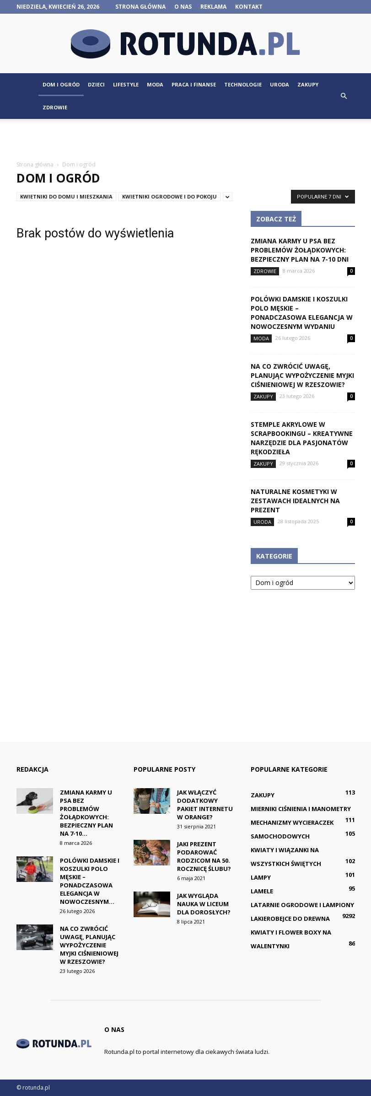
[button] (344, 96)
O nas (183, 7)
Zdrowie (55, 107)
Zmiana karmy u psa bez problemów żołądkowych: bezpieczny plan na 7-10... (86, 813)
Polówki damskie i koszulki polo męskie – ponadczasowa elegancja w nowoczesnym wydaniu (302, 313)
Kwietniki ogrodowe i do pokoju (169, 196)
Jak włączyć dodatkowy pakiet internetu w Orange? (205, 804)
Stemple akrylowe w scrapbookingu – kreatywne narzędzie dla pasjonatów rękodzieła (302, 438)
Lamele (262, 891)
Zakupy (307, 84)
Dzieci (96, 84)
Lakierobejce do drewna (290, 918)
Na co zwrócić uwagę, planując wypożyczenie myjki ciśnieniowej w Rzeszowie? (302, 375)
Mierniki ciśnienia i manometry (301, 809)
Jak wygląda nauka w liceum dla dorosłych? (204, 904)
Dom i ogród (61, 84)
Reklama (213, 7)
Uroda (279, 84)
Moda (155, 84)
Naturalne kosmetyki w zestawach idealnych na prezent (295, 500)
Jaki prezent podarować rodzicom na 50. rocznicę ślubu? (204, 856)
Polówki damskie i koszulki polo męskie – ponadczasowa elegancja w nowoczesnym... (89, 881)
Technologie (243, 84)
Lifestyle (126, 84)
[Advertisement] (186, 139)
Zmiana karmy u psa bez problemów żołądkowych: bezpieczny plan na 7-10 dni (300, 249)
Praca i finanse (194, 84)
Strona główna (140, 7)
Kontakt (249, 7)
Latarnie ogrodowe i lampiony (302, 905)
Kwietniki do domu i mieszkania (66, 196)
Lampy (261, 877)
